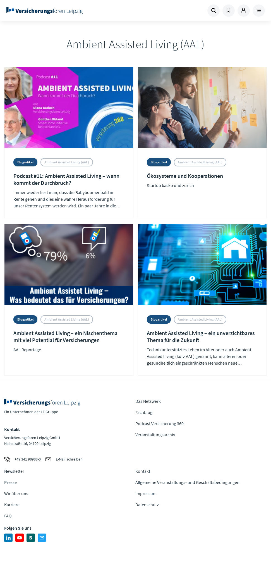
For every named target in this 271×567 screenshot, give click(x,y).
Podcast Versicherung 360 (159, 423)
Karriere (12, 504)
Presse (10, 482)
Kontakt (142, 471)
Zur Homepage (54, 10)
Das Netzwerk (148, 401)
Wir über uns (16, 493)
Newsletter (14, 471)
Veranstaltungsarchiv (155, 434)
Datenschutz (147, 504)
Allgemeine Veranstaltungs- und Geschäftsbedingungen (187, 482)
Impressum (146, 493)
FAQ (8, 515)
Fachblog (143, 412)
